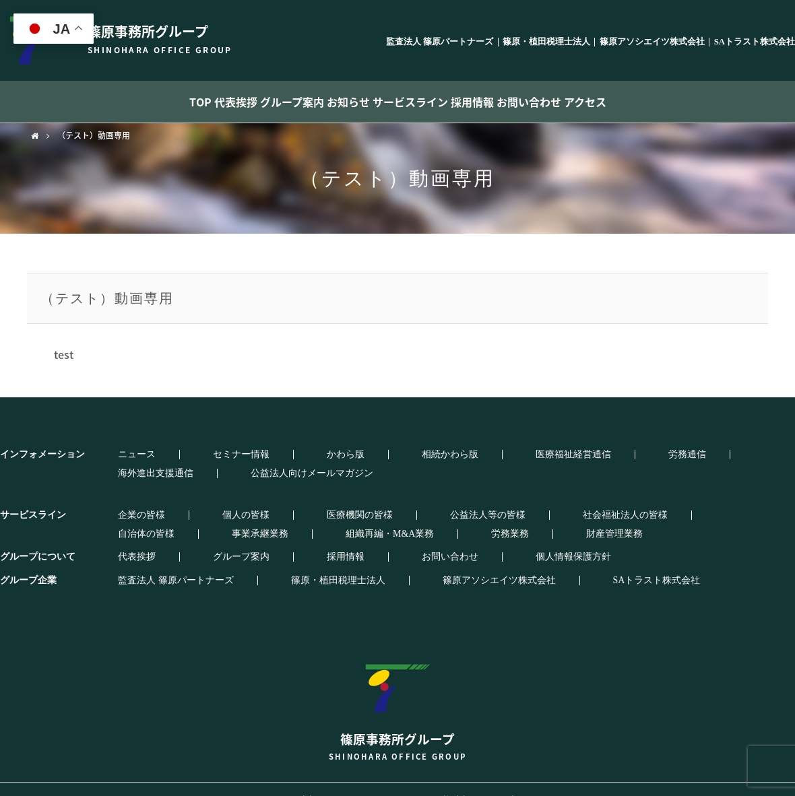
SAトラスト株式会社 (754, 42)
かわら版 (246, 454)
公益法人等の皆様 (351, 496)
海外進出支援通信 (551, 454)
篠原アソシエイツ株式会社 (652, 42)
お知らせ (339, 101)
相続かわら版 (313, 454)
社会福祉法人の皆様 (450, 496)
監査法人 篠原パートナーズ (439, 42)
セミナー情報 (180, 454)
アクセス (663, 101)
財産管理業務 (180, 515)
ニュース (113, 454)
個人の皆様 (184, 496)
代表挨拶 (182, 101)
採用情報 (507, 101)
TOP (122, 101)
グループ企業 (28, 561)
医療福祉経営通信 (399, 454)
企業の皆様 (117, 496)
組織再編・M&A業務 (709, 496)
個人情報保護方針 (399, 538)
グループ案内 (261, 101)
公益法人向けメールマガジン (669, 454)
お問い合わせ (585, 101)
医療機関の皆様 (261, 496)
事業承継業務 (617, 496)
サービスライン (423, 101)
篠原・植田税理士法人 (546, 42)
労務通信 (475, 454)
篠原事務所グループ (397, 686)
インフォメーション (42, 454)
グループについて (37, 538)
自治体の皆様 (541, 496)
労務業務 (113, 515)
